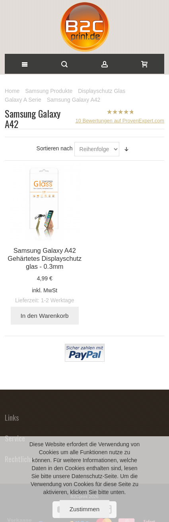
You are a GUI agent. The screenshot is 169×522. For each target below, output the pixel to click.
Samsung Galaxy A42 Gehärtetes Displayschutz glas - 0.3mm (45, 258)
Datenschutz (87, 476)
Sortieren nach (55, 148)
